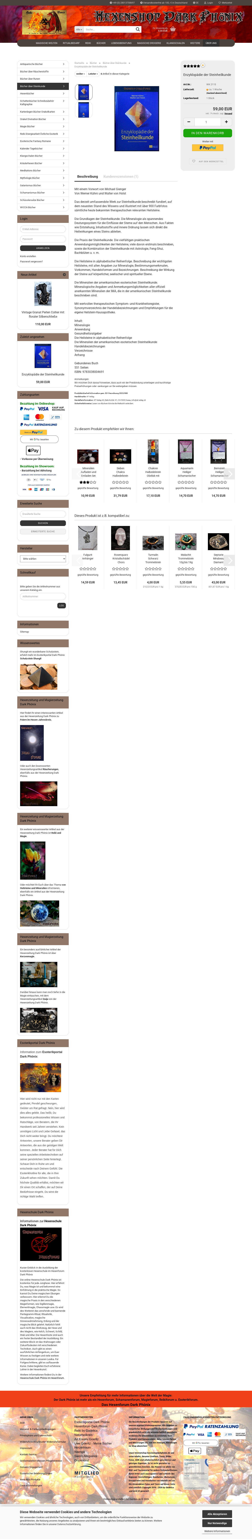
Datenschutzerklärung (69, 1524)
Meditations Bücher (30, 170)
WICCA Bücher (28, 207)
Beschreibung (87, 176)
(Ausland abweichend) (216, 93)
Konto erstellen (28, 256)
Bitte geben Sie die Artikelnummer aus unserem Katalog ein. (40, 588)
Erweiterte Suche (43, 531)
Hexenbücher (27, 93)
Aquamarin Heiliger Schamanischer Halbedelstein (187, 472)
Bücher (101, 43)
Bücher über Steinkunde (32, 86)
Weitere (195, 43)
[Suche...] (79, 29)
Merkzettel (225, 2)
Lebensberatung (121, 43)
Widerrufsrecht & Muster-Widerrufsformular (43, 1441)
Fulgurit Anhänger (87, 556)
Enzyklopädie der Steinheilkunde (43, 374)
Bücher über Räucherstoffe (34, 71)
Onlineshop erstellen (114, 1499)
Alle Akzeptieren (217, 1514)
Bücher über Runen (30, 78)
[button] (195, 3)
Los (61, 605)
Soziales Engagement (31, 1467)
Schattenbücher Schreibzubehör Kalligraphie (37, 103)
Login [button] (208, 2)
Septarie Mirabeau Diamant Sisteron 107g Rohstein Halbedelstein (218, 558)
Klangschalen (176, 43)
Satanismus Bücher (30, 185)
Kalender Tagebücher (31, 148)
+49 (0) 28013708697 (122, 2)
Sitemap (24, 631)
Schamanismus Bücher (32, 192)
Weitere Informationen (217, 1531)
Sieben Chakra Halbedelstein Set (120, 472)
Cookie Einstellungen (31, 1485)
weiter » (80, 73)
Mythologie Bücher (30, 178)
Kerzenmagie (27, 956)
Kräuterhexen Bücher (31, 163)
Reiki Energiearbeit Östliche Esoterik (39, 133)
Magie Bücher (27, 126)
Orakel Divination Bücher (33, 119)
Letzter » (93, 73)
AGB (22, 1422)
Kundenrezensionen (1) (120, 176)
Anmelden (43, 248)
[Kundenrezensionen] (191, 67)
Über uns (211, 43)
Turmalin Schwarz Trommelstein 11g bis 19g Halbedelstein (153, 558)
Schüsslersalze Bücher (32, 200)
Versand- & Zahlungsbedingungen (37, 1429)
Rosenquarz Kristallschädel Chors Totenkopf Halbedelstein (121, 558)
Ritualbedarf (71, 43)
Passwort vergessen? (31, 261)
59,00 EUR (43, 382)
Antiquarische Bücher (31, 64)
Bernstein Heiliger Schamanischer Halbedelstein (220, 472)
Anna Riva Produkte (30, 1479)
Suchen (43, 523)
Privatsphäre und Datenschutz (36, 1435)
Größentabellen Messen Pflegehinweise (41, 1460)
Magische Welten (46, 43)
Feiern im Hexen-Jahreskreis (35, 719)
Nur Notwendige (217, 1523)
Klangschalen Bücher (31, 155)
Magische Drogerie (149, 43)
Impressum (26, 1448)
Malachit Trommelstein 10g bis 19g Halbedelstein (186, 558)
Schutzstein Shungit (30, 658)
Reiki (88, 43)
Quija (45, 999)
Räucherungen (50, 769)
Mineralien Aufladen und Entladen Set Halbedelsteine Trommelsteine (88, 472)
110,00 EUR (43, 324)
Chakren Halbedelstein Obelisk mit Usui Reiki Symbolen (153, 472)
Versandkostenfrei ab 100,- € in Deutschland (163, 2)
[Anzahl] (207, 122)
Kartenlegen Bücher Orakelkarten (37, 111)
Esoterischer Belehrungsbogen (36, 1473)
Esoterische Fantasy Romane (35, 141)
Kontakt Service (28, 1454)
